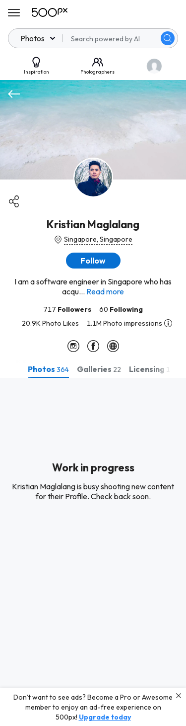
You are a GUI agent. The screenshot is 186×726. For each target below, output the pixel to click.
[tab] (48, 369)
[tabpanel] (93, 552)
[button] (93, 261)
